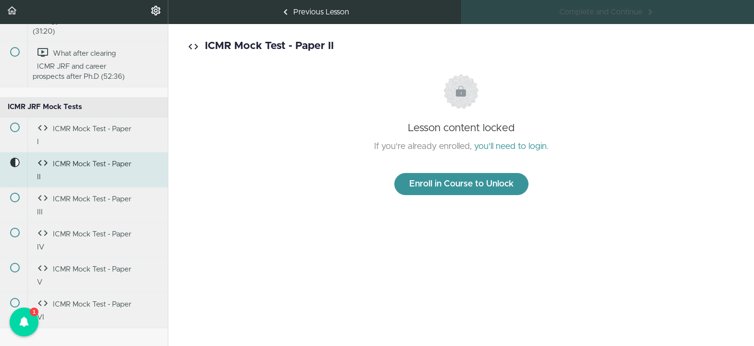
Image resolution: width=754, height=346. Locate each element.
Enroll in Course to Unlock (461, 184)
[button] (12, 12)
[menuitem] (156, 12)
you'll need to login (510, 146)
